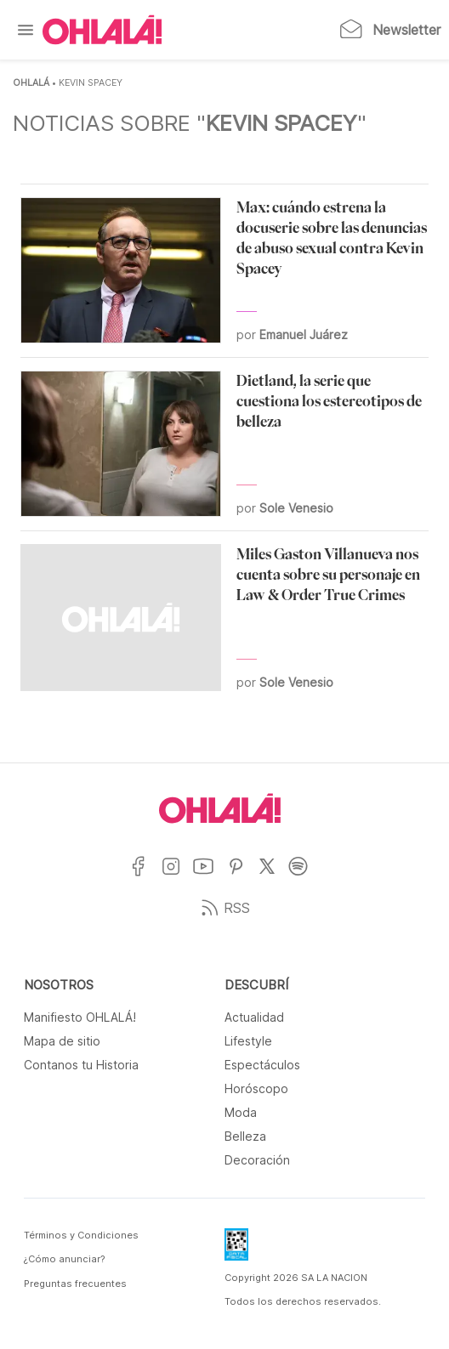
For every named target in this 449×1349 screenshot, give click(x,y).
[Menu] (26, 30)
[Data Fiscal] (236, 1249)
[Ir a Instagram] (177, 877)
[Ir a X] (273, 877)
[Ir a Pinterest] (242, 877)
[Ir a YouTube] (209, 877)
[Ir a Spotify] (304, 877)
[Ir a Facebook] (145, 877)
